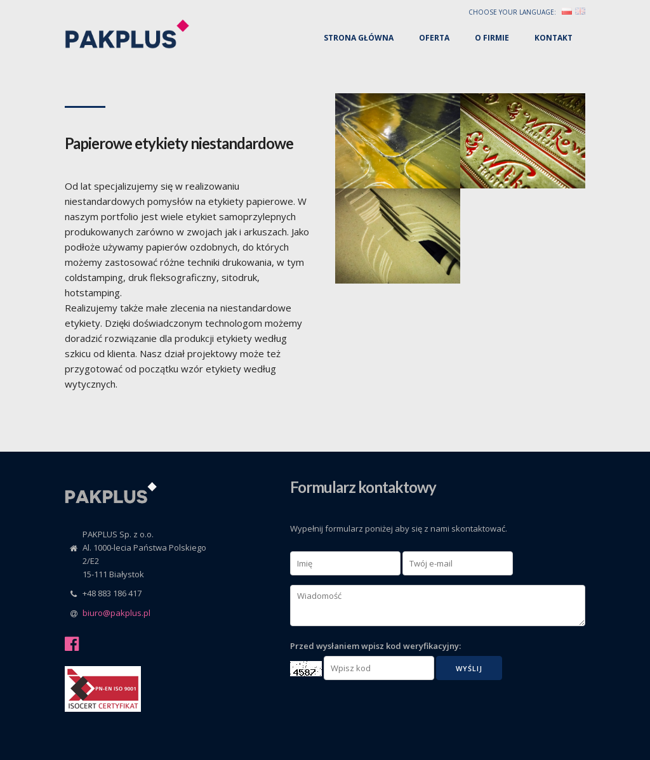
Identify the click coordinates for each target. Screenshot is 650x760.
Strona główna (359, 37)
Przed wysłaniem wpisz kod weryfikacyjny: (375, 646)
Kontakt (553, 37)
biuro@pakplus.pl (116, 613)
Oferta (434, 37)
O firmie (492, 37)
